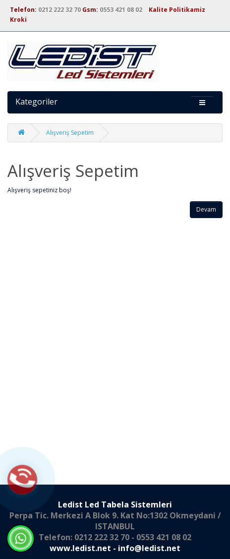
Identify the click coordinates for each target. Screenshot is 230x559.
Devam (206, 209)
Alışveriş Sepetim (70, 132)
